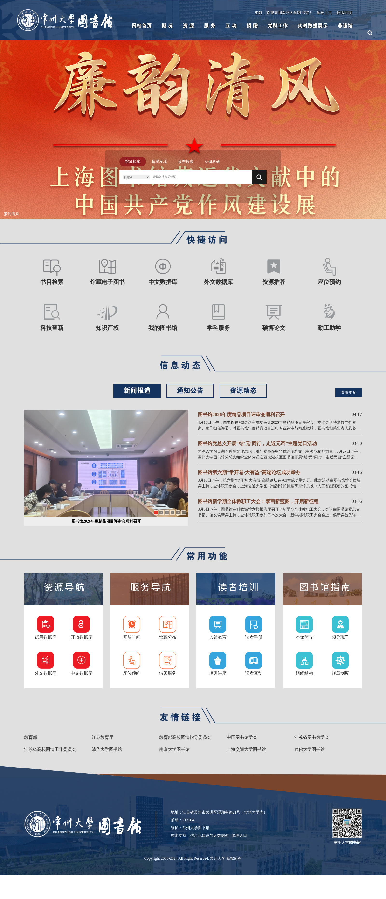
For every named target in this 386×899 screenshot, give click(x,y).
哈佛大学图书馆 (309, 749)
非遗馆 (345, 25)
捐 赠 (252, 25)
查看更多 (348, 392)
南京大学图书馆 (174, 749)
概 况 (167, 25)
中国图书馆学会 (242, 737)
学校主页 (324, 13)
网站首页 (141, 25)
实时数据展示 (312, 25)
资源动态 (243, 390)
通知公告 (190, 390)
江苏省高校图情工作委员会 (50, 749)
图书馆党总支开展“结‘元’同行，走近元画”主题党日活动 (257, 443)
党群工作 (278, 25)
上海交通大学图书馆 (246, 749)
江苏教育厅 (102, 737)
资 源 (188, 25)
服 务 (209, 25)
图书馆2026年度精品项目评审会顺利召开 (106, 521)
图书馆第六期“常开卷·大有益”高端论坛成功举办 (249, 472)
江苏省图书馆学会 (311, 737)
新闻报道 (137, 390)
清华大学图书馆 (107, 749)
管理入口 (239, 835)
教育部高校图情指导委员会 (185, 737)
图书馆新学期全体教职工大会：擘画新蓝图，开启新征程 (258, 501)
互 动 (231, 25)
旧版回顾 (344, 13)
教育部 (30, 737)
